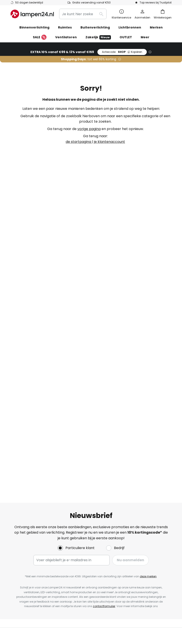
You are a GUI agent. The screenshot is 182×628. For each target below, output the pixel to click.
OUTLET (126, 37)
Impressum (136, 334)
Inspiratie (81, 385)
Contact (17, 357)
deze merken (148, 261)
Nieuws (79, 393)
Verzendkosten (23, 372)
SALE (40, 37)
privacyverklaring (90, 295)
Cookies (133, 349)
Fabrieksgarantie (25, 387)
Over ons (80, 334)
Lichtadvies (101, 385)
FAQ (14, 334)
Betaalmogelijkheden (28, 364)
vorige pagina (89, 128)
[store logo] (32, 14)
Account (17, 379)
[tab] (39, 358)
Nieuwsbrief (83, 342)
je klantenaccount (109, 141)
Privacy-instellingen (35, 597)
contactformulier (104, 291)
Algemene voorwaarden (147, 342)
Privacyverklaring (141, 357)
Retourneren (21, 349)
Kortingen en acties (89, 370)
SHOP (122, 52)
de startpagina (79, 141)
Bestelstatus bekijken (28, 342)
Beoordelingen (85, 377)
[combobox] (82, 14)
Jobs (77, 349)
